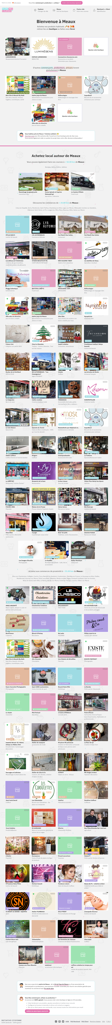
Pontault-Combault (77, 578)
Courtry (36, 576)
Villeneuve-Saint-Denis (35, 210)
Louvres (74, 580)
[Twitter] (63, 1021)
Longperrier (51, 210)
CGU (103, 1021)
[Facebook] (56, 1021)
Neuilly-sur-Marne (53, 580)
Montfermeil (21, 578)
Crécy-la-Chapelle (21, 208)
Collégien (30, 576)
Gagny (69, 578)
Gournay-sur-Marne (31, 578)
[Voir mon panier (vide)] (80, 10)
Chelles (97, 576)
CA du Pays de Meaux (61, 984)
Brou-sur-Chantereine (19, 576)
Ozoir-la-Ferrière (89, 578)
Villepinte (53, 578)
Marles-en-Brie (61, 578)
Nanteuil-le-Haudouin (50, 576)
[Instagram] (59, 1021)
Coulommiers (62, 576)
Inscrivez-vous (29, 136)
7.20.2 (108, 1021)
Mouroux (66, 210)
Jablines (64, 167)
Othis (71, 210)
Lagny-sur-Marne (68, 208)
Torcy (40, 576)
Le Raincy (44, 580)
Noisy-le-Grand (28, 580)
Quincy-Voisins (56, 167)
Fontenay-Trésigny (65, 580)
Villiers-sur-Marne (83, 580)
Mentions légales (95, 1021)
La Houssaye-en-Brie (87, 576)
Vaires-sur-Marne (79, 210)
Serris (30, 208)
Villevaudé (77, 208)
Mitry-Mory (58, 210)
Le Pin (45, 210)
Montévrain (36, 208)
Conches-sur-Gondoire (88, 208)
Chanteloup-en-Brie (55, 208)
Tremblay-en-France (73, 576)
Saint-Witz (36, 580)
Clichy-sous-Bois (43, 578)
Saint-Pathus (44, 208)
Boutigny (48, 167)
